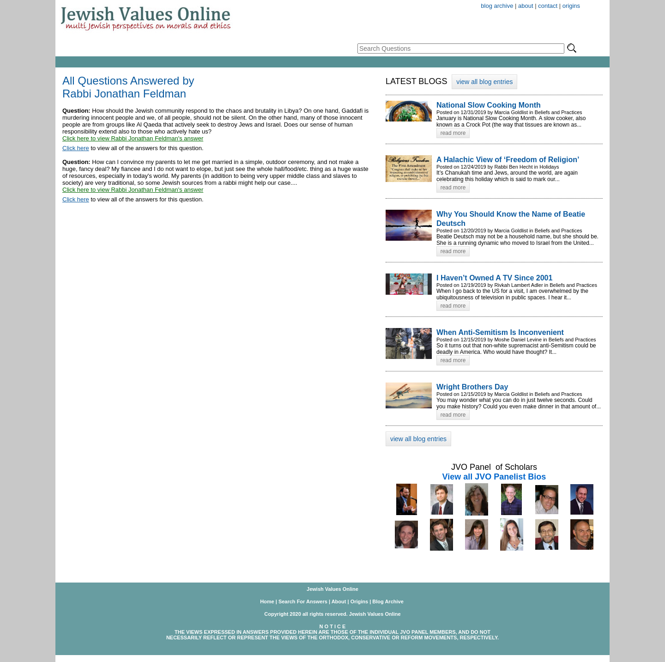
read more (453, 133)
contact (547, 5)
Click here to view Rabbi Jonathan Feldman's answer (132, 138)
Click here (75, 148)
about (525, 5)
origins (571, 5)
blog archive (497, 5)
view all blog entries (484, 81)
